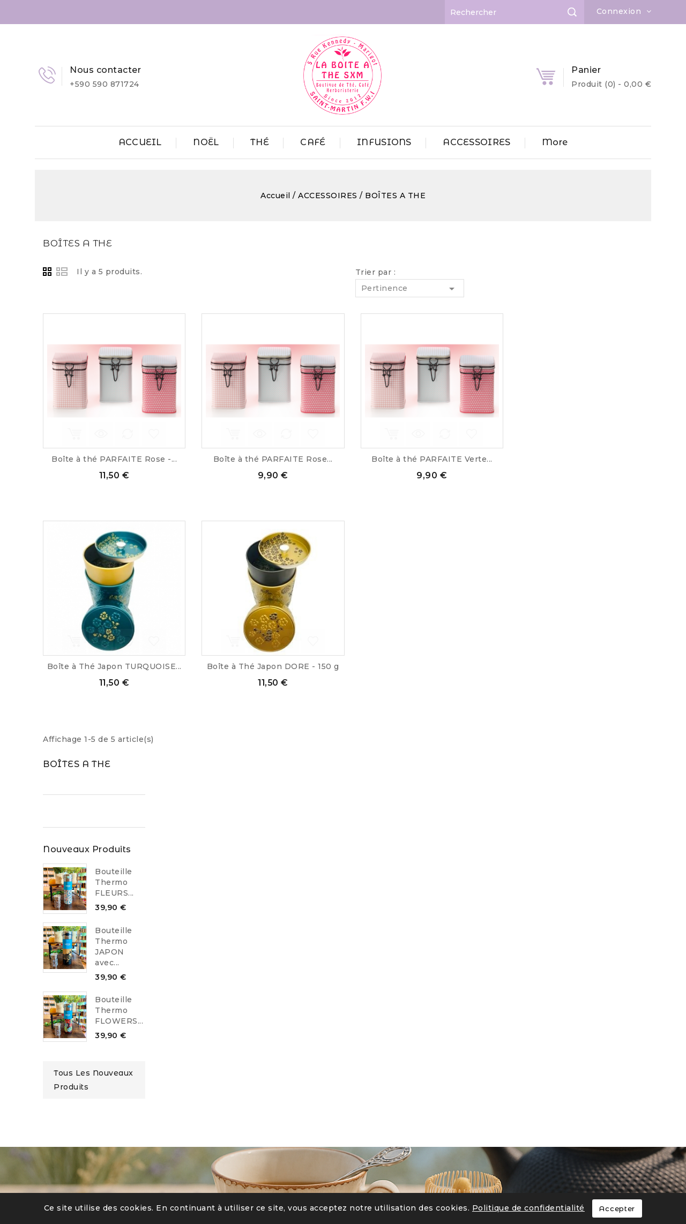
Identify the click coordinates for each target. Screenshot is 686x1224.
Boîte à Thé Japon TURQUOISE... (262, 666)
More (555, 142)
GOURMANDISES (220, 1073)
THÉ (259, 142)
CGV (54, 1056)
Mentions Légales (83, 1040)
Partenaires (70, 1103)
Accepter (617, 1208)
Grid (197, 271)
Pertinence (557, 288)
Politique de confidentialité (528, 1208)
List (210, 271)
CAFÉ (312, 142)
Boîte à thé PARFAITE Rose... (421, 459)
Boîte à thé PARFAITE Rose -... (262, 459)
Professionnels (77, 1120)
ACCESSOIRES (476, 142)
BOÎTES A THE (68, 243)
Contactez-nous (78, 1137)
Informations (356, 1010)
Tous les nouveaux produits (105, 541)
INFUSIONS (384, 142)
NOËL (206, 142)
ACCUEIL (140, 142)
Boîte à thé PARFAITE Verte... (579, 459)
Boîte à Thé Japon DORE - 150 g (421, 666)
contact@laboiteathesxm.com (388, 1130)
